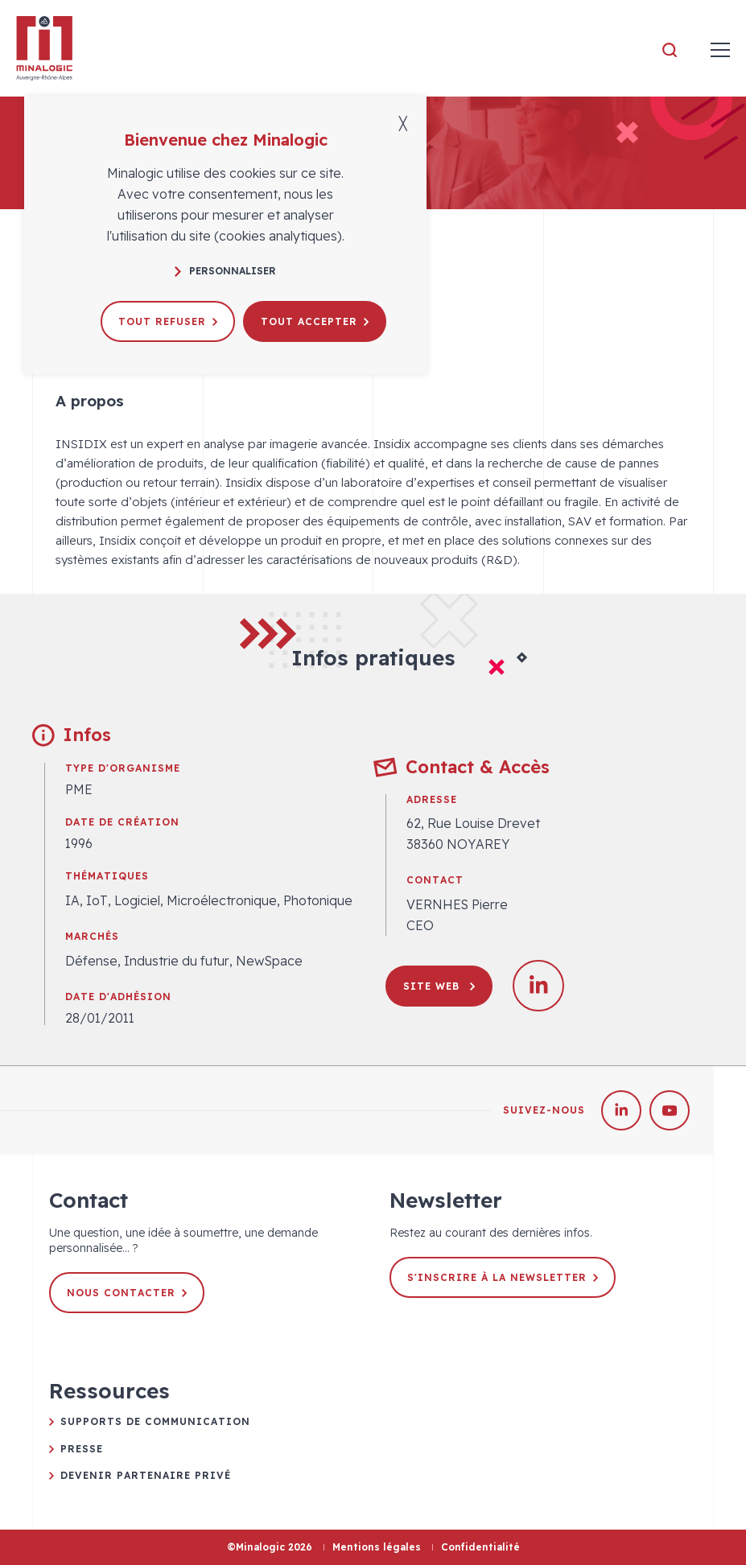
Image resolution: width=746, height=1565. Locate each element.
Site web (439, 986)
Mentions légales (376, 1547)
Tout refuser (167, 321)
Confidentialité (480, 1547)
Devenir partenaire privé (145, 1475)
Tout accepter (315, 321)
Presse (81, 1449)
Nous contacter (127, 1293)
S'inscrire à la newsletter (502, 1277)
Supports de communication (155, 1421)
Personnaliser (225, 271)
